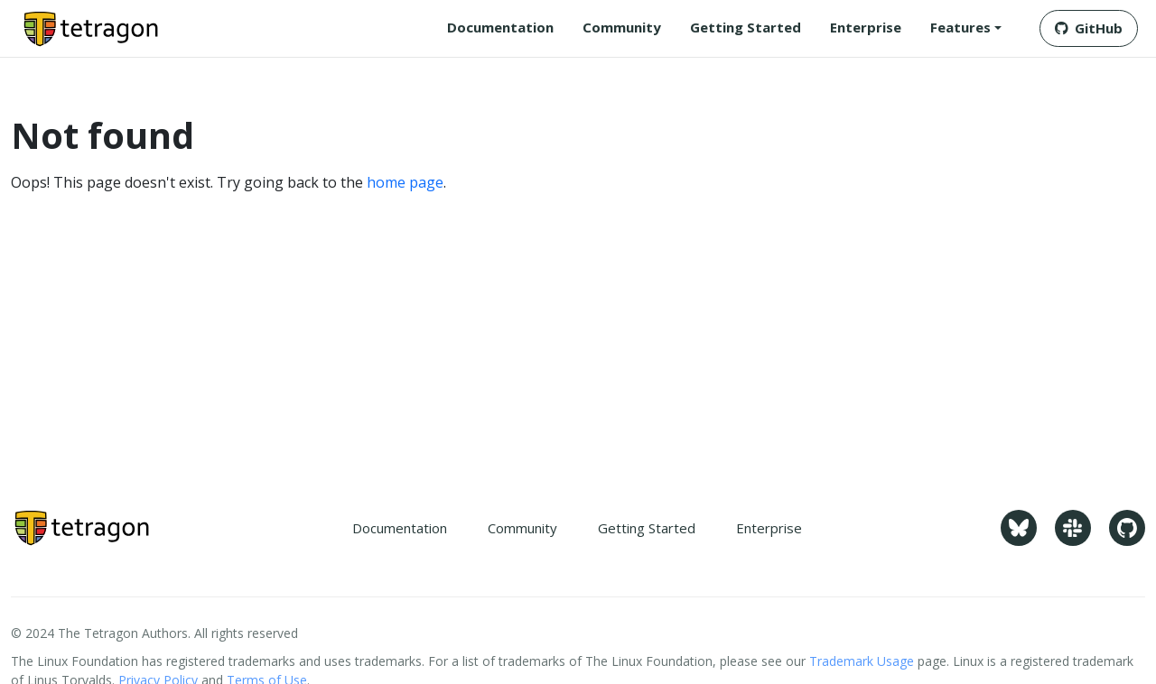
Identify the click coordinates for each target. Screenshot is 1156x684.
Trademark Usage (861, 661)
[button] (965, 27)
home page (405, 182)
